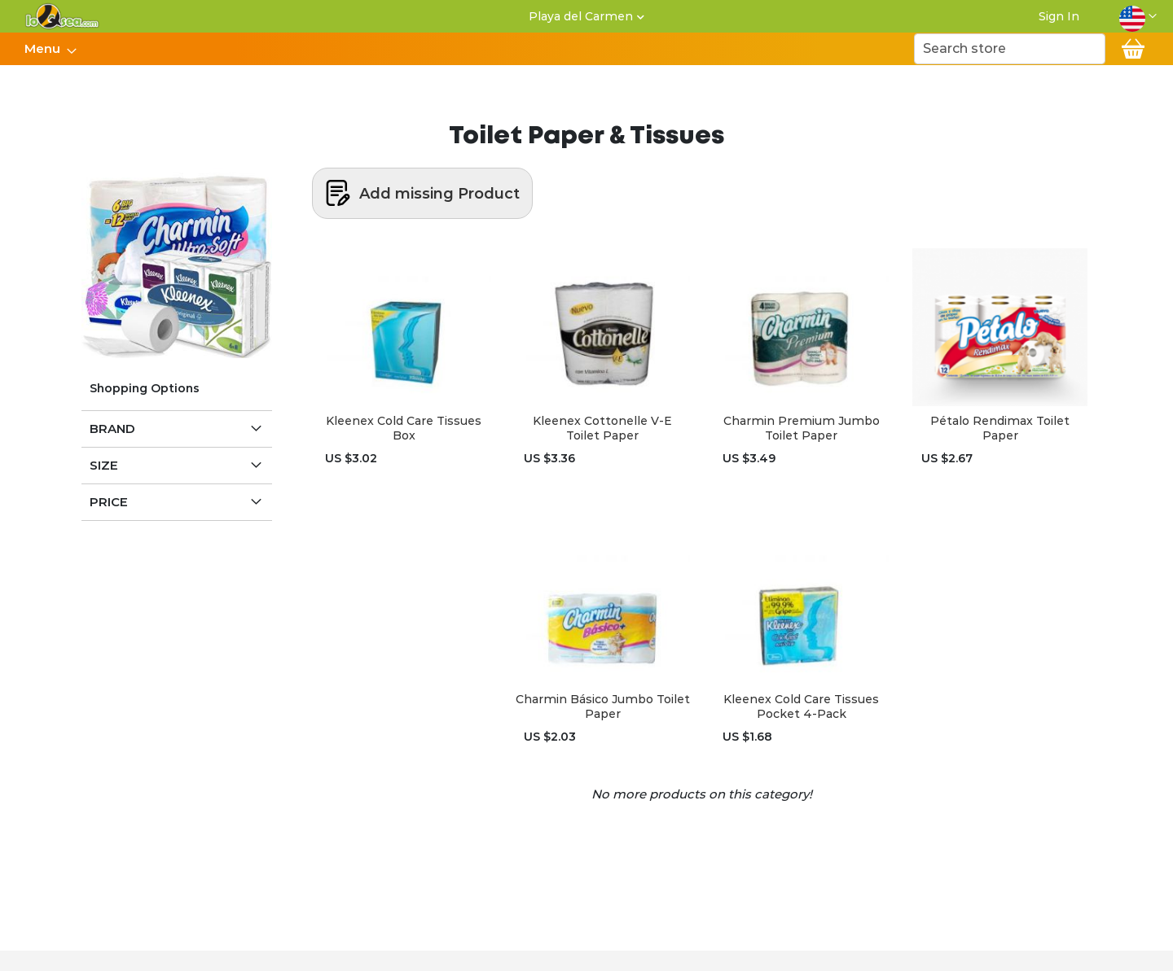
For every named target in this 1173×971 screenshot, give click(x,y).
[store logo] (62, 16)
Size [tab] (104, 465)
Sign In (1059, 16)
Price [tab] (109, 502)
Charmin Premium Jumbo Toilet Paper (801, 428)
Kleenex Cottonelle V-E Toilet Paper (602, 428)
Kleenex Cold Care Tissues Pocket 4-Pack (801, 706)
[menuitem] (46, 49)
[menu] (49, 49)
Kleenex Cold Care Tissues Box (403, 428)
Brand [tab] (112, 428)
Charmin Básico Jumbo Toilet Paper (603, 706)
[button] (1138, 16)
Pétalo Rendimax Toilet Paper (1000, 428)
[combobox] (1009, 48)
